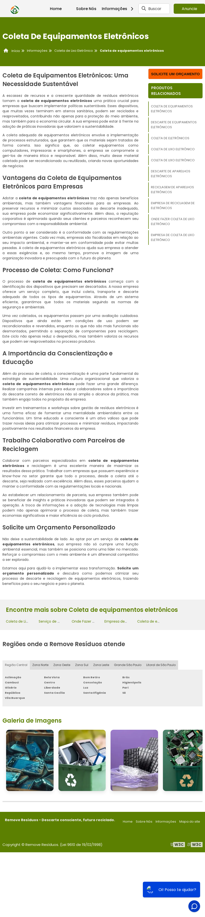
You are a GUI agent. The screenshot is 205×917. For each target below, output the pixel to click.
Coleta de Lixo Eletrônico (173, 149)
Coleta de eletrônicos (170, 138)
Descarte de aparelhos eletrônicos (170, 173)
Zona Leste (101, 665)
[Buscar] (144, 9)
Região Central (16, 665)
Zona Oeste (61, 665)
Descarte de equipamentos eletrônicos (174, 124)
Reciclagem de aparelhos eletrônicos (172, 189)
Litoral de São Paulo (161, 665)
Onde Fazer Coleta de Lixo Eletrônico (172, 221)
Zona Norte (40, 665)
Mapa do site (189, 821)
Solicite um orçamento (175, 74)
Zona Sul (81, 665)
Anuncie (189, 9)
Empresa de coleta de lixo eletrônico (172, 237)
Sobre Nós (86, 9)
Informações (119, 9)
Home (56, 9)
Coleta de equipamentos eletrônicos (172, 108)
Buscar (154, 9)
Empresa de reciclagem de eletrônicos (173, 205)
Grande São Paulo (127, 665)
